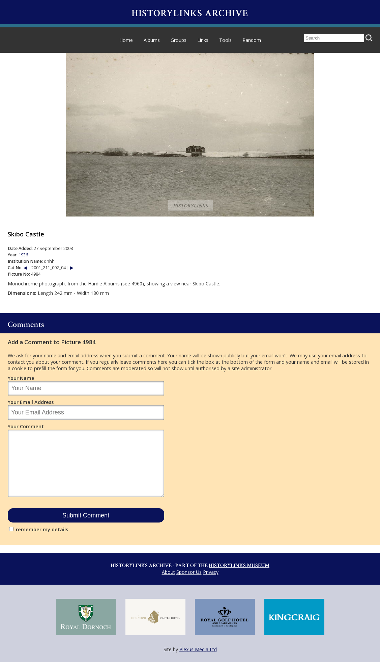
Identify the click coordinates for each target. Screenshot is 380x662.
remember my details (42, 529)
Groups (178, 40)
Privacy (210, 572)
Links (202, 40)
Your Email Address (31, 402)
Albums (152, 40)
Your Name (21, 378)
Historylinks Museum (239, 565)
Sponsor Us (189, 572)
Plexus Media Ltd (198, 649)
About (168, 572)
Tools (225, 40)
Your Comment (26, 426)
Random (251, 40)
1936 (23, 255)
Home (126, 40)
